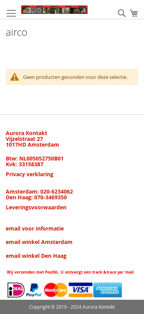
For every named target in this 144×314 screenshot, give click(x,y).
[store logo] (54, 9)
